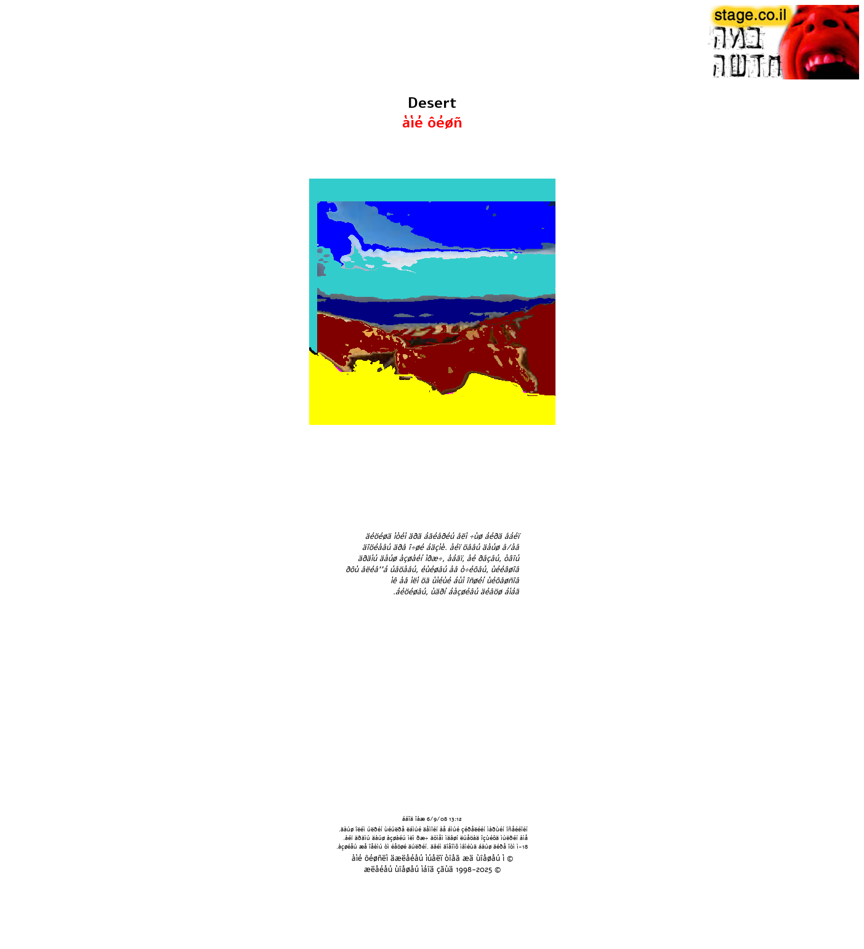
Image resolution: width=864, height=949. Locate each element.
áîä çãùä (438, 869)
